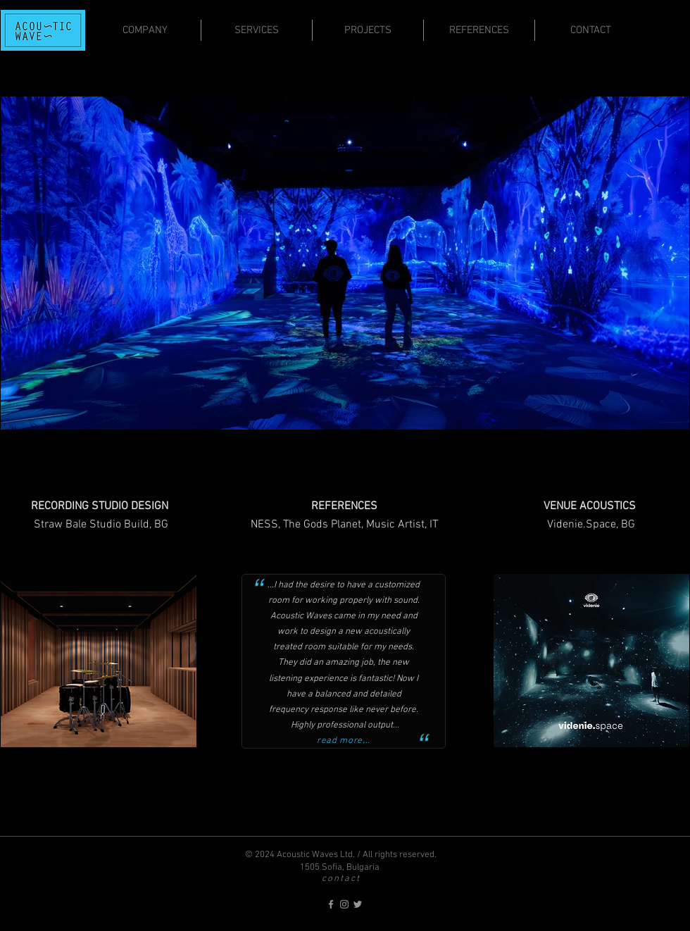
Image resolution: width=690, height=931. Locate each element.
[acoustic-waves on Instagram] (344, 904)
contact (341, 879)
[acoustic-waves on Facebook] (331, 904)
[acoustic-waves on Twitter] (357, 904)
